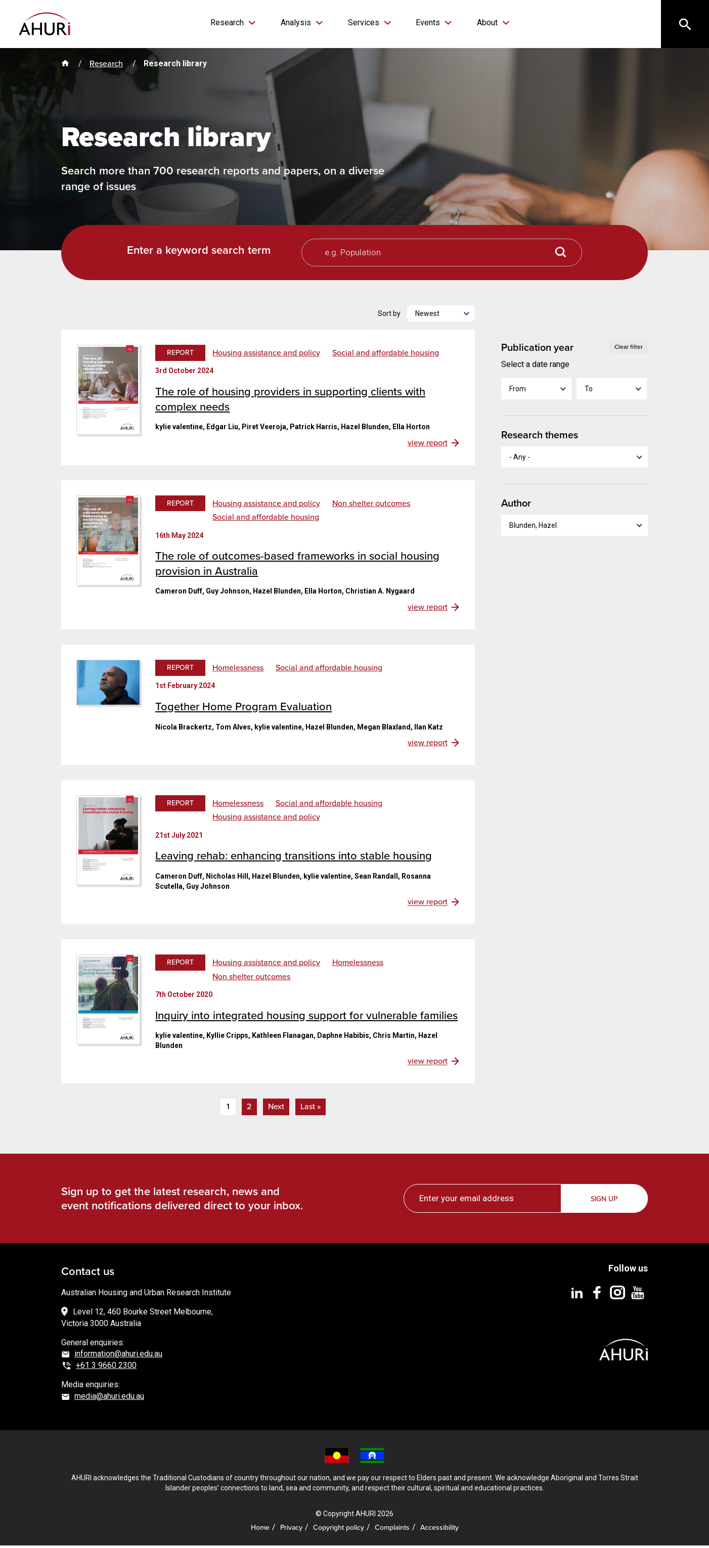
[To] (612, 391)
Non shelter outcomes (371, 506)
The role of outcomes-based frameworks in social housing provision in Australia (297, 566)
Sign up (605, 1201)
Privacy (291, 1530)
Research (236, 22)
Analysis (300, 22)
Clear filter (628, 349)
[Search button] (561, 255)
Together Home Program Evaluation (243, 709)
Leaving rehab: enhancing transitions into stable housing (293, 858)
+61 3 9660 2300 (106, 1368)
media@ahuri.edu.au (109, 1398)
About (477, 22)
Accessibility (439, 1530)
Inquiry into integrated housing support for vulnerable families (306, 1018)
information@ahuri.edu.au (118, 1356)
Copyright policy (338, 1530)
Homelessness (237, 670)
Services (363, 22)
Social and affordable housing (385, 355)
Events (423, 22)
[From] (536, 391)
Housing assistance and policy (266, 355)
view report (428, 445)
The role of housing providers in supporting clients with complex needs (290, 402)
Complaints (392, 1530)
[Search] (683, 25)
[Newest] (441, 316)
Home (260, 1530)
